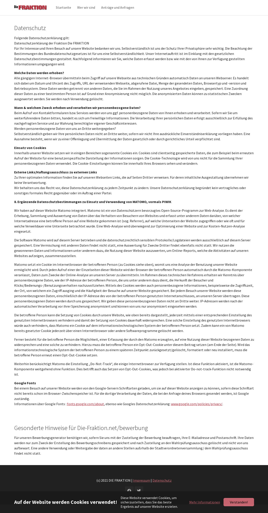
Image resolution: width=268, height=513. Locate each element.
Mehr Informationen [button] (204, 502)
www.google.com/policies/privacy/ (196, 412)
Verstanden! (239, 502)
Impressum (141, 489)
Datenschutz (162, 489)
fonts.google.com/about (85, 412)
